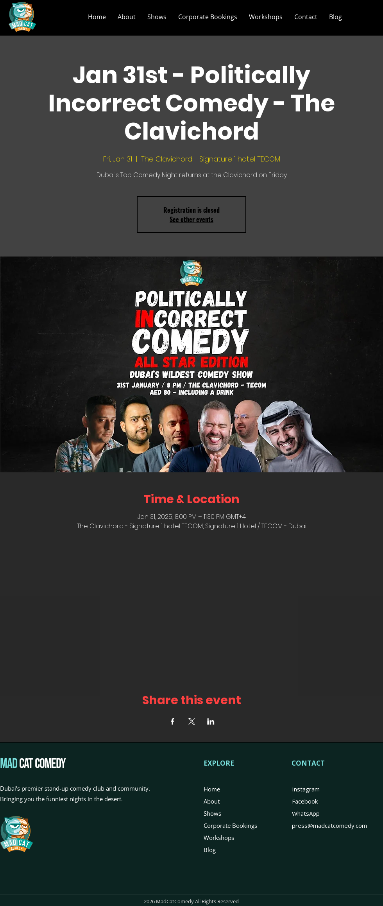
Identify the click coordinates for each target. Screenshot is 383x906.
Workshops (219, 837)
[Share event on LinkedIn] (211, 721)
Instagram (306, 789)
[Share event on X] (191, 721)
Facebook (305, 801)
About (212, 801)
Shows (212, 813)
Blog (210, 850)
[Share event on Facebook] (172, 721)
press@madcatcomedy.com (329, 825)
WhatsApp (306, 813)
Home (212, 789)
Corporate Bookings (230, 825)
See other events (191, 219)
